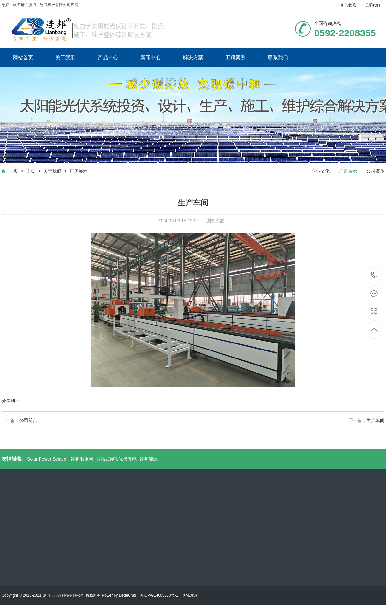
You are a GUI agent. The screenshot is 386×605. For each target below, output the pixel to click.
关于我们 (65, 57)
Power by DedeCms (119, 595)
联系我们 (372, 5)
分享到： (10, 400)
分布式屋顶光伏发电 (116, 458)
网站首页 (23, 57)
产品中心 (108, 57)
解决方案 (193, 57)
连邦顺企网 (82, 458)
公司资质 (375, 170)
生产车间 (375, 420)
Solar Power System (47, 458)
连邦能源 (149, 458)
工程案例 (235, 57)
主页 (13, 170)
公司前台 (28, 420)
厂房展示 (78, 170)
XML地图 (190, 595)
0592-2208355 (374, 275)
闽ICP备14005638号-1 (159, 595)
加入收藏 (348, 5)
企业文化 (321, 170)
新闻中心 (150, 57)
